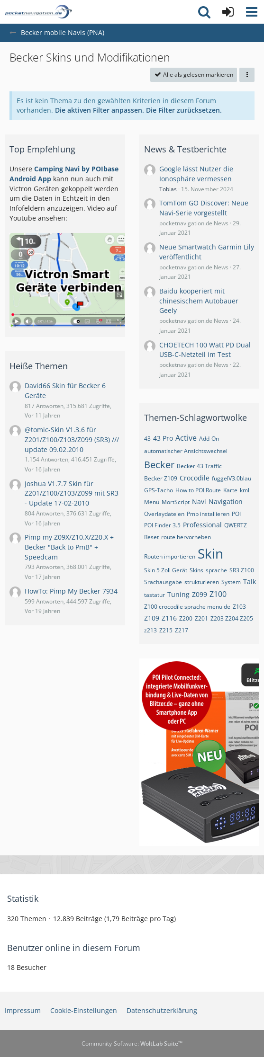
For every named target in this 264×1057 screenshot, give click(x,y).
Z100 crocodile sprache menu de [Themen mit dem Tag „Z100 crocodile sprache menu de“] (187, 607)
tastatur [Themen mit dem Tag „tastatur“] (154, 595)
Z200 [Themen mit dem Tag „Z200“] (185, 618)
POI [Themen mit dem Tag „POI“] (236, 514)
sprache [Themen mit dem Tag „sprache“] (216, 570)
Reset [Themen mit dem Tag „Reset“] (151, 537)
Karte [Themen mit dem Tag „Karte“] (230, 490)
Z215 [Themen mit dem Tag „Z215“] (166, 630)
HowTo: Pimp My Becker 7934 (71, 590)
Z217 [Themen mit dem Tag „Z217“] (181, 630)
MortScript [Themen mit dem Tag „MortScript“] (176, 502)
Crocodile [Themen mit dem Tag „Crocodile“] (194, 477)
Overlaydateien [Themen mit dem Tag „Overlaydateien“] (164, 514)
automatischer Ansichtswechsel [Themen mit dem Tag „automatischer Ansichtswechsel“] (186, 451)
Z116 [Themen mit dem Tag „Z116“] (169, 617)
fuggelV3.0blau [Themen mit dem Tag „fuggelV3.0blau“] (231, 478)
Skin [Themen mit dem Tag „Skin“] (210, 553)
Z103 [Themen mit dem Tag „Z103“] (239, 607)
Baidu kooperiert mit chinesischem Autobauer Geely (198, 300)
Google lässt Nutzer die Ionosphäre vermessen (196, 173)
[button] (251, 11)
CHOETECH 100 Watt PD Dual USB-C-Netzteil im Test (205, 349)
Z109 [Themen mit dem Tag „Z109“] (151, 617)
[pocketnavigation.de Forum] (38, 11)
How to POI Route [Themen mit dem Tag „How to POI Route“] (198, 490)
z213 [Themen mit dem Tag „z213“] (150, 630)
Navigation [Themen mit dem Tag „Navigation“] (226, 501)
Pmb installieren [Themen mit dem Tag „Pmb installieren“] (208, 514)
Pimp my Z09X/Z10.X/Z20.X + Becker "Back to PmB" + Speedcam (69, 547)
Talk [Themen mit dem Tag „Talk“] (249, 581)
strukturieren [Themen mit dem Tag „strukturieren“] (201, 582)
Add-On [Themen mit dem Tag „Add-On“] (209, 439)
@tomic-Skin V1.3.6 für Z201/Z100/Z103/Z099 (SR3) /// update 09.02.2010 (72, 439)
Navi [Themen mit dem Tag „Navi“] (199, 501)
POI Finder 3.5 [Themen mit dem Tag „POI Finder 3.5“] (162, 525)
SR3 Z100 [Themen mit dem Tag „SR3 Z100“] (241, 570)
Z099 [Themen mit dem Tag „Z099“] (199, 594)
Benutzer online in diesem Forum (73, 947)
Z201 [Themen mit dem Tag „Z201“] (201, 618)
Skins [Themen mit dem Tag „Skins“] (196, 570)
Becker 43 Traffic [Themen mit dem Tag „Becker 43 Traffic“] (199, 466)
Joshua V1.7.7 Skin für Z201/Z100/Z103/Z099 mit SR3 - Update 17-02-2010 (71, 493)
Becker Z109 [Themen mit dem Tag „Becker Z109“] (160, 478)
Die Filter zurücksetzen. (184, 110)
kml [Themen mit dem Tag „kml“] (244, 490)
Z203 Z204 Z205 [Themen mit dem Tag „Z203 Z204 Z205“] (231, 618)
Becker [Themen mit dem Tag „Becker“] (159, 464)
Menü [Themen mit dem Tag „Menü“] (151, 502)
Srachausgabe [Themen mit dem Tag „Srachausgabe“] (163, 582)
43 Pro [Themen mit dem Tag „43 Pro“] (163, 438)
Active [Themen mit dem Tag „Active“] (186, 438)
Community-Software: (132, 1043)
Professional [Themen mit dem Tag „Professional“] (202, 524)
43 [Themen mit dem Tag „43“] (147, 439)
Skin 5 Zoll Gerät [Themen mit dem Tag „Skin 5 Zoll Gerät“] (165, 570)
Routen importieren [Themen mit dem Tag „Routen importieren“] (169, 556)
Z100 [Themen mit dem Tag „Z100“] (218, 594)
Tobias (168, 189)
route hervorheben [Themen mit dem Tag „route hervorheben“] (186, 537)
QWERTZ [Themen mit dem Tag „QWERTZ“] (235, 525)
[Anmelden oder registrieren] (227, 11)
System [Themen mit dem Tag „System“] (231, 582)
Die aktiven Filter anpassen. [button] (99, 110)
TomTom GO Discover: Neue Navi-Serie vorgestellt (203, 207)
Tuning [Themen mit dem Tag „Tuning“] (178, 594)
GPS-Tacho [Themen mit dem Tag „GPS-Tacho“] (158, 490)
